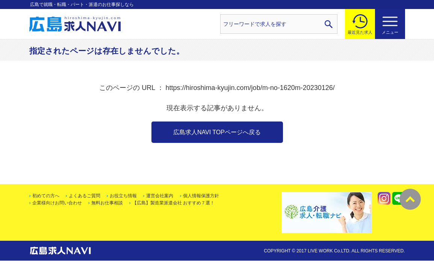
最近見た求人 (360, 32)
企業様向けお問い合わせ (57, 203)
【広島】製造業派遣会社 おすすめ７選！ (173, 203)
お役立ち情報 (123, 195)
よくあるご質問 (84, 195)
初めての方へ (45, 195)
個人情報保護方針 (201, 195)
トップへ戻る (410, 199)
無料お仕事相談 (107, 203)
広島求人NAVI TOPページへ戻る (217, 132)
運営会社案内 (159, 195)
